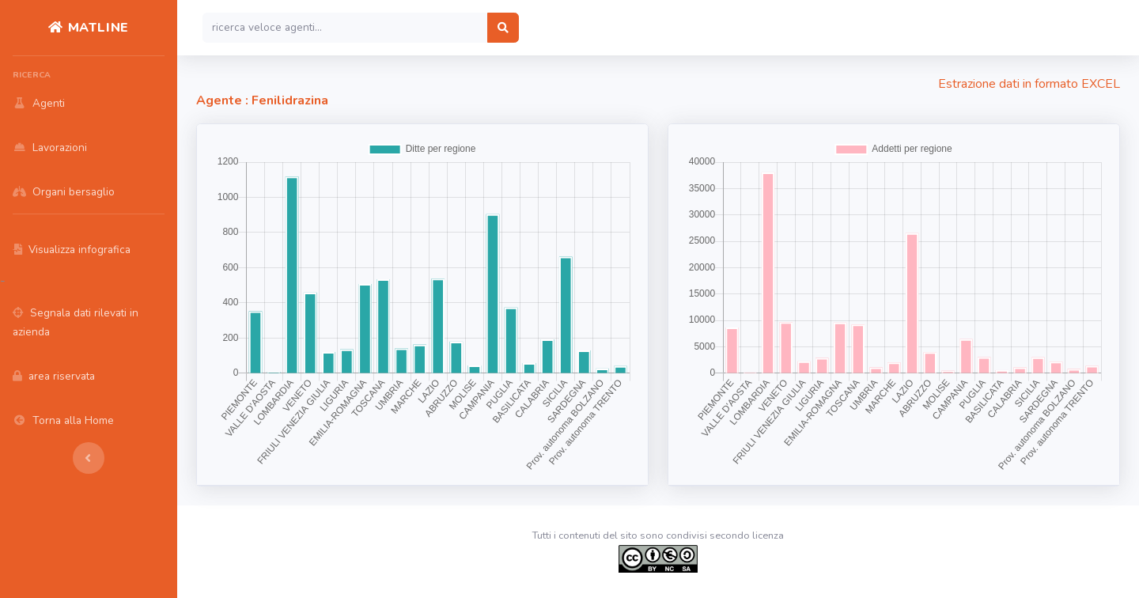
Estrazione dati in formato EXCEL (1029, 84)
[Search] (345, 28)
